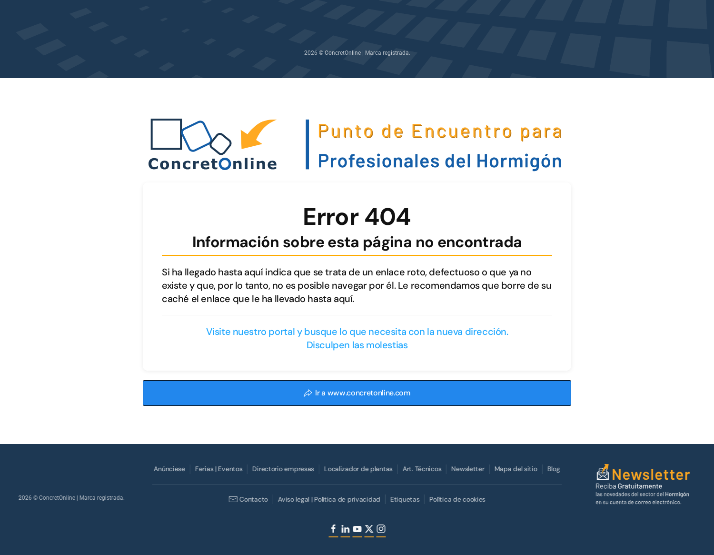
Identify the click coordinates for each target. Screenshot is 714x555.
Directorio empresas (283, 468)
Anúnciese (168, 468)
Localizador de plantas (357, 468)
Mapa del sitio (515, 468)
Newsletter (467, 468)
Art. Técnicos (421, 468)
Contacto (247, 499)
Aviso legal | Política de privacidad (328, 499)
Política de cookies (457, 499)
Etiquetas (403, 499)
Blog (552, 468)
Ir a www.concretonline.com (357, 393)
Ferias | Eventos (218, 468)
